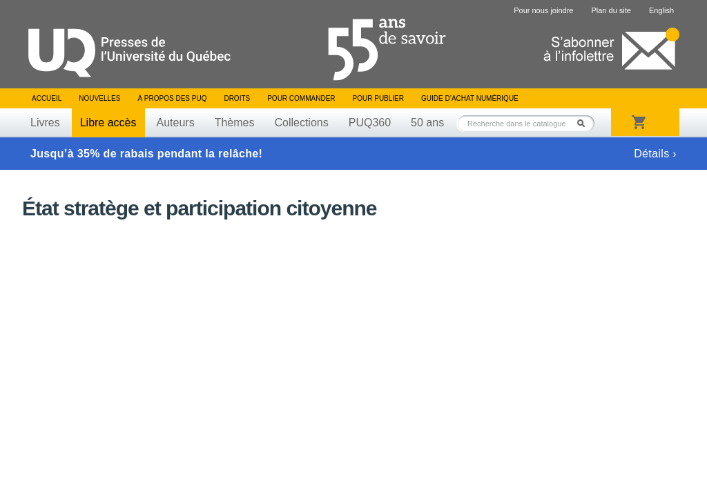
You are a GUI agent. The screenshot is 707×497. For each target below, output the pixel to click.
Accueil (46, 98)
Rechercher (584, 123)
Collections (301, 122)
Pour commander (301, 98)
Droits (237, 98)
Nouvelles (99, 98)
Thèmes (235, 122)
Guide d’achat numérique (470, 98)
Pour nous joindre (543, 10)
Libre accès (108, 122)
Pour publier (378, 98)
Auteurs (176, 122)
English (661, 10)
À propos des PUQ (171, 98)
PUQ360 (370, 122)
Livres (45, 122)
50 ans (427, 122)
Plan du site (610, 10)
